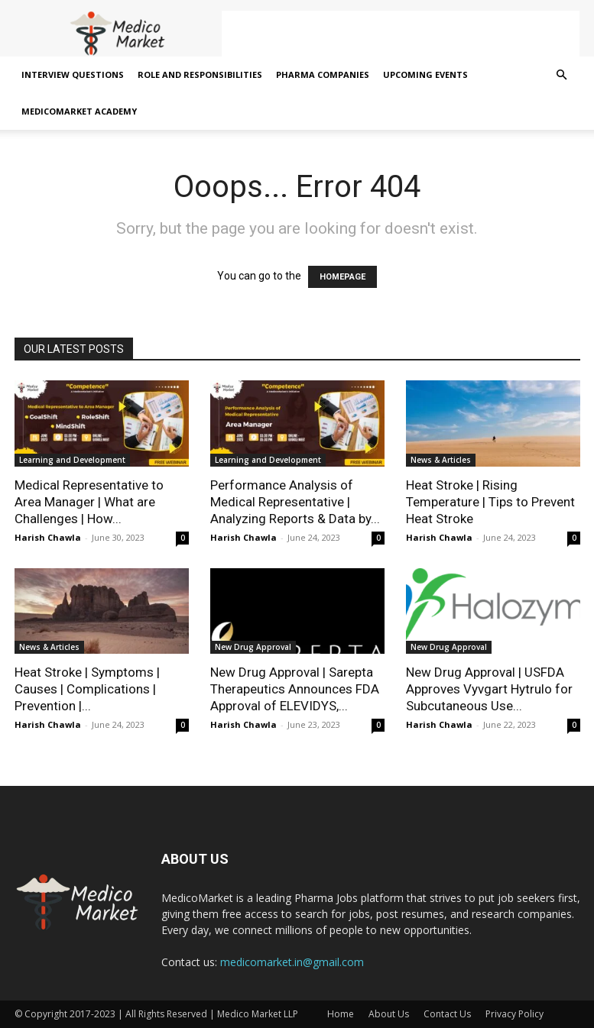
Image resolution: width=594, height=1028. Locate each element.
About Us (388, 1013)
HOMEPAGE (342, 277)
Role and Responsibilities (200, 74)
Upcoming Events (425, 74)
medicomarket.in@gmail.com (292, 962)
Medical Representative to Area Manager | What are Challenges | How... (89, 501)
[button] (562, 75)
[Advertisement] (400, 34)
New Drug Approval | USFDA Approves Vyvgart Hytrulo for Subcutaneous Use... (489, 688)
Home (340, 1013)
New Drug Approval (253, 647)
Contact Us (447, 1013)
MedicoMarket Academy (79, 111)
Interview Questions (72, 74)
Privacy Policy (514, 1013)
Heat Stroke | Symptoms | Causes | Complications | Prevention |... (87, 688)
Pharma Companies (322, 74)
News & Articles (441, 459)
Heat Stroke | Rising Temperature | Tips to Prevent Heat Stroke (490, 501)
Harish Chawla (48, 537)
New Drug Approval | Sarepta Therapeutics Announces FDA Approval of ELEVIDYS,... (294, 688)
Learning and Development (72, 459)
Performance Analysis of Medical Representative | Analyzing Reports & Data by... (295, 501)
